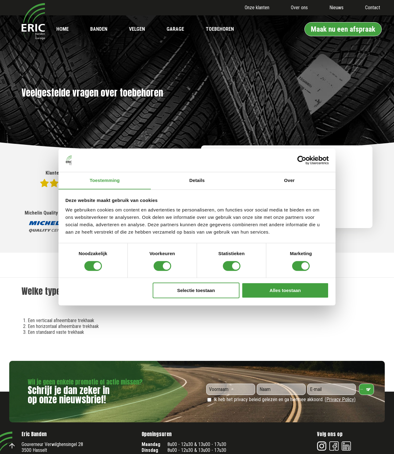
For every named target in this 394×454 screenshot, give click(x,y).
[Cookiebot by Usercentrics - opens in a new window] (302, 160)
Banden (98, 29)
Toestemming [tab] (105, 180)
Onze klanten (257, 7)
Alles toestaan (285, 290)
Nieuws (336, 7)
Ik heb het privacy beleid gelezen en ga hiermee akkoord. (281, 399)
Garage (175, 29)
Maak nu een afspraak (343, 29)
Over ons (299, 7)
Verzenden (368, 389)
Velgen (137, 29)
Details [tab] (197, 180)
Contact (372, 7)
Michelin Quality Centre (49, 222)
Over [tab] (289, 180)
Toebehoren (220, 29)
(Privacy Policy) (340, 399)
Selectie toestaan (196, 290)
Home (62, 29)
